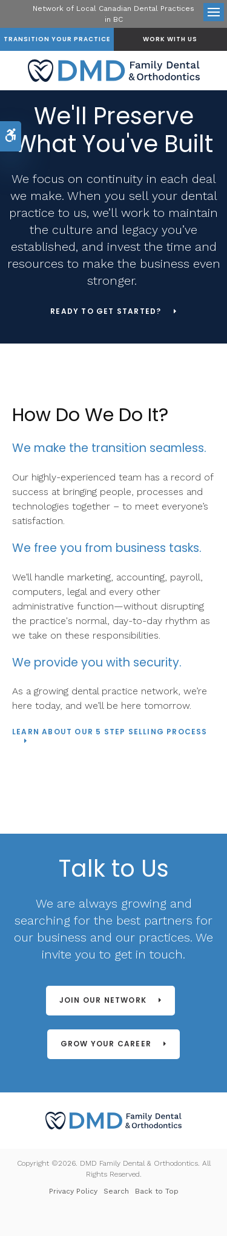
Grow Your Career (106, 1043)
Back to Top (157, 1191)
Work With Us (170, 39)
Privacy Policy (73, 1191)
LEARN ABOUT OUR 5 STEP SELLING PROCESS (110, 732)
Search (116, 1191)
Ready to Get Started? (105, 311)
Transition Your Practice (57, 39)
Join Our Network (102, 1000)
